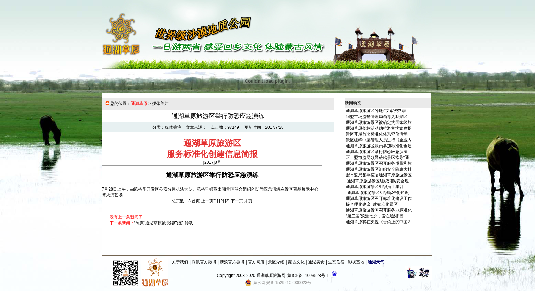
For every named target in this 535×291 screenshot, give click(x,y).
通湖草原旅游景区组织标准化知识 (377, 192)
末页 (248, 200)
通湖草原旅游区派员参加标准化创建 (379, 145)
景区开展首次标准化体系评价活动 (377, 134)
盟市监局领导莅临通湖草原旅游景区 (379, 175)
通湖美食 (316, 262)
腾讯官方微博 (204, 262)
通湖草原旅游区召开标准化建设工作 (379, 198)
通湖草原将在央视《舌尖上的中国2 (378, 221)
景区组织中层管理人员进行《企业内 (379, 140)
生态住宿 (336, 262)
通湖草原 (139, 103)
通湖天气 (376, 262)
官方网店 (256, 262)
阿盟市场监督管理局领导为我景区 (377, 116)
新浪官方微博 (232, 262)
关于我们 (180, 262)
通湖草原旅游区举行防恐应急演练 (377, 151)
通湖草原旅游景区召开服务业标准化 (379, 210)
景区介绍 (276, 262)
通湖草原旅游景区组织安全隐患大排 (379, 169)
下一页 (237, 200)
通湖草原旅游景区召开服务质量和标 (379, 163)
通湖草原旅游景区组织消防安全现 (377, 181)
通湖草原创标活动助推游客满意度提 (379, 128)
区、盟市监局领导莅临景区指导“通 (377, 157)
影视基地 (356, 262)
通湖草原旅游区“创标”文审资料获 (376, 110)
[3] (227, 200)
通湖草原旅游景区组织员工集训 (374, 186)
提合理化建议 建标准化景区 (372, 204)
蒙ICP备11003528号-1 (308, 275)
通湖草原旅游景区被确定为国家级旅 (379, 122)
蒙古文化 (296, 262)
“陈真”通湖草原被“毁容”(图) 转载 (163, 222)
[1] (216, 200)
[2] (221, 200)
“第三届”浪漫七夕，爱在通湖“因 (374, 216)
